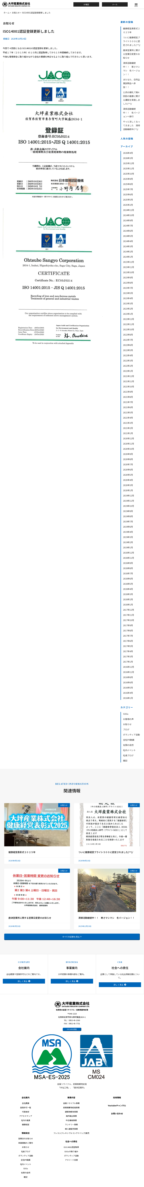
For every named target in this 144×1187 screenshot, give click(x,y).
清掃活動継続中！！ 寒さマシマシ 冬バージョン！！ (106, 917)
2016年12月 (128, 666)
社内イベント (129, 750)
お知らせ (16, 12)
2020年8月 (128, 459)
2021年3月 (128, 422)
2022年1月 (128, 370)
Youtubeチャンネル (117, 1105)
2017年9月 (128, 625)
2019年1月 (128, 547)
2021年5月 (128, 412)
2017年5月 (128, 646)
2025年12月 (128, 163)
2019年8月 (128, 516)
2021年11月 (128, 381)
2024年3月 (128, 246)
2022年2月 (128, 365)
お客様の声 (128, 719)
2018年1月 (128, 604)
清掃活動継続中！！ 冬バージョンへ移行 (131, 112)
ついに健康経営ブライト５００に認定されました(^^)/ (131, 41)
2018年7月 (128, 573)
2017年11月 (128, 614)
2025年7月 (128, 189)
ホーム (6, 12)
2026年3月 (128, 158)
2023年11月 (128, 267)
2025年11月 (128, 168)
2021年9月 (128, 391)
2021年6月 (128, 407)
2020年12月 (128, 438)
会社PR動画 (128, 739)
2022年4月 (128, 355)
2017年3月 (128, 656)
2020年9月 (128, 453)
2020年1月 (128, 490)
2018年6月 (128, 578)
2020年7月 (128, 464)
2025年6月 (128, 194)
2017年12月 (128, 609)
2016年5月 (128, 687)
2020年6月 (128, 469)
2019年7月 (128, 521)
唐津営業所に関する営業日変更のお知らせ (131, 54)
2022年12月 (128, 319)
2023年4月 (128, 298)
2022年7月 (128, 339)
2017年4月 (128, 651)
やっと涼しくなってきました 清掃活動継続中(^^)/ (131, 125)
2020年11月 (128, 443)
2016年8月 (128, 677)
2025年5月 (128, 199)
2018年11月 (128, 557)
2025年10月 (128, 173)
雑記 (125, 760)
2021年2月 (128, 428)
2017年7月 (128, 635)
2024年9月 (128, 220)
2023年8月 (128, 282)
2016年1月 (128, 697)
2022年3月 (128, 360)
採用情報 (117, 1097)
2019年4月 (128, 531)
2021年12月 (128, 376)
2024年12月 (128, 209)
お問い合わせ (117, 1113)
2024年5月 (128, 235)
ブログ (126, 729)
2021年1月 (128, 433)
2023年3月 (128, 303)
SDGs (125, 713)
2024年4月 (128, 241)
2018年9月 (128, 563)
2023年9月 (128, 277)
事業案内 (71, 968)
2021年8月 (128, 396)
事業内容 (71, 1097)
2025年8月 (128, 184)
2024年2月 (128, 251)
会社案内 (24, 968)
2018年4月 (128, 588)
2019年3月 (128, 537)
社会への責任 (120, 968)
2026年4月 (128, 152)
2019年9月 (128, 511)
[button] (136, 4)
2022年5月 (128, 350)
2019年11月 (128, 500)
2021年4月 (128, 417)
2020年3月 (128, 485)
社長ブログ (128, 755)
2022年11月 (128, 324)
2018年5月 (128, 583)
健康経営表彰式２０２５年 (21, 852)
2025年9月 (128, 178)
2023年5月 (128, 293)
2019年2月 (128, 542)
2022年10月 (128, 329)
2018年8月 (128, 568)
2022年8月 (128, 334)
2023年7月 (128, 287)
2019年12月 (128, 495)
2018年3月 (128, 594)
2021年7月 (128, 402)
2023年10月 (128, 272)
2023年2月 (128, 308)
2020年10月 (128, 448)
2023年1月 (128, 313)
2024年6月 (128, 230)
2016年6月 (128, 682)
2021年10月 (128, 386)
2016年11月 (128, 672)
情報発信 (26, 1133)
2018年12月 (128, 552)
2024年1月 (128, 256)
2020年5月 (128, 474)
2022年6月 (128, 344)
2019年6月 (128, 526)
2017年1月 (128, 661)
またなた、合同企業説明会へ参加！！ (131, 83)
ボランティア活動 (131, 734)
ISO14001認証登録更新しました (36, 12)
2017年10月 (128, 620)
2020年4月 (128, 479)
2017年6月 (128, 640)
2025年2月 (128, 204)
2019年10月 (128, 505)
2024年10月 (128, 215)
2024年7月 (128, 225)
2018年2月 (128, 599)
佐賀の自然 (128, 744)
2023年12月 (128, 261)
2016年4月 (128, 692)
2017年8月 (128, 630)
